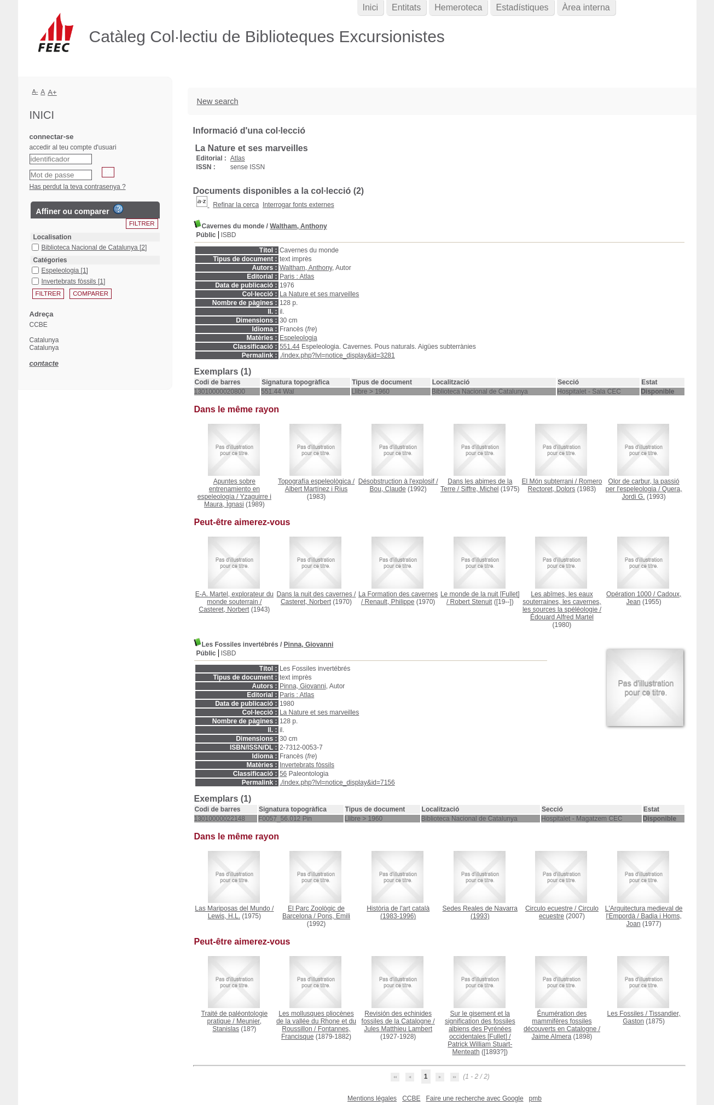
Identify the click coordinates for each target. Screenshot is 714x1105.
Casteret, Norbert (224, 609)
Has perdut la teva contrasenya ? (78, 187)
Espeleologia (298, 338)
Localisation (52, 237)
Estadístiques (522, 7)
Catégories (50, 260)
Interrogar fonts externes (298, 205)
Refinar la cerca (236, 205)
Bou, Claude (388, 489)
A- (35, 91)
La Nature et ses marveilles (319, 294)
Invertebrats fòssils (307, 765)
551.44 (290, 346)
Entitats (406, 7)
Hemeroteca (458, 7)
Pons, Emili (333, 916)
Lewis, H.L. (224, 916)
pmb (535, 1098)
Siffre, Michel (479, 489)
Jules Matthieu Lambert (398, 1029)
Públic (206, 235)
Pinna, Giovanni (309, 644)
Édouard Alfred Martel (562, 617)
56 (283, 774)
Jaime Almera (552, 1036)
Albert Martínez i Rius (316, 489)
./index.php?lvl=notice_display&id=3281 (337, 355)
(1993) (480, 912)
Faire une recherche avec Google (474, 1098)
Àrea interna (586, 7)
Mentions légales (372, 1098)
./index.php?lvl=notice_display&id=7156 (337, 782)
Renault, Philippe (390, 602)
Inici (370, 7)
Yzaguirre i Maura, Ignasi (237, 500)
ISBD (228, 235)
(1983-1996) (398, 912)
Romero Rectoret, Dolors (565, 485)
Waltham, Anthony (298, 226)
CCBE (411, 1098)
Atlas (237, 158)
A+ (52, 92)
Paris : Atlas (297, 276)
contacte (44, 363)
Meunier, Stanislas (237, 1025)
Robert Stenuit (471, 602)
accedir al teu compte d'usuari (73, 147)
